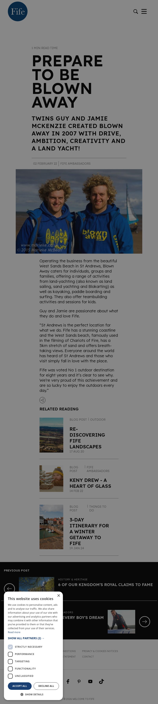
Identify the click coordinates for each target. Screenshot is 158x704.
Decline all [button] (46, 686)
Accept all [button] (20, 686)
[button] (33, 638)
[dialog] (79, 352)
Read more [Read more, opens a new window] (14, 632)
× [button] (58, 595)
